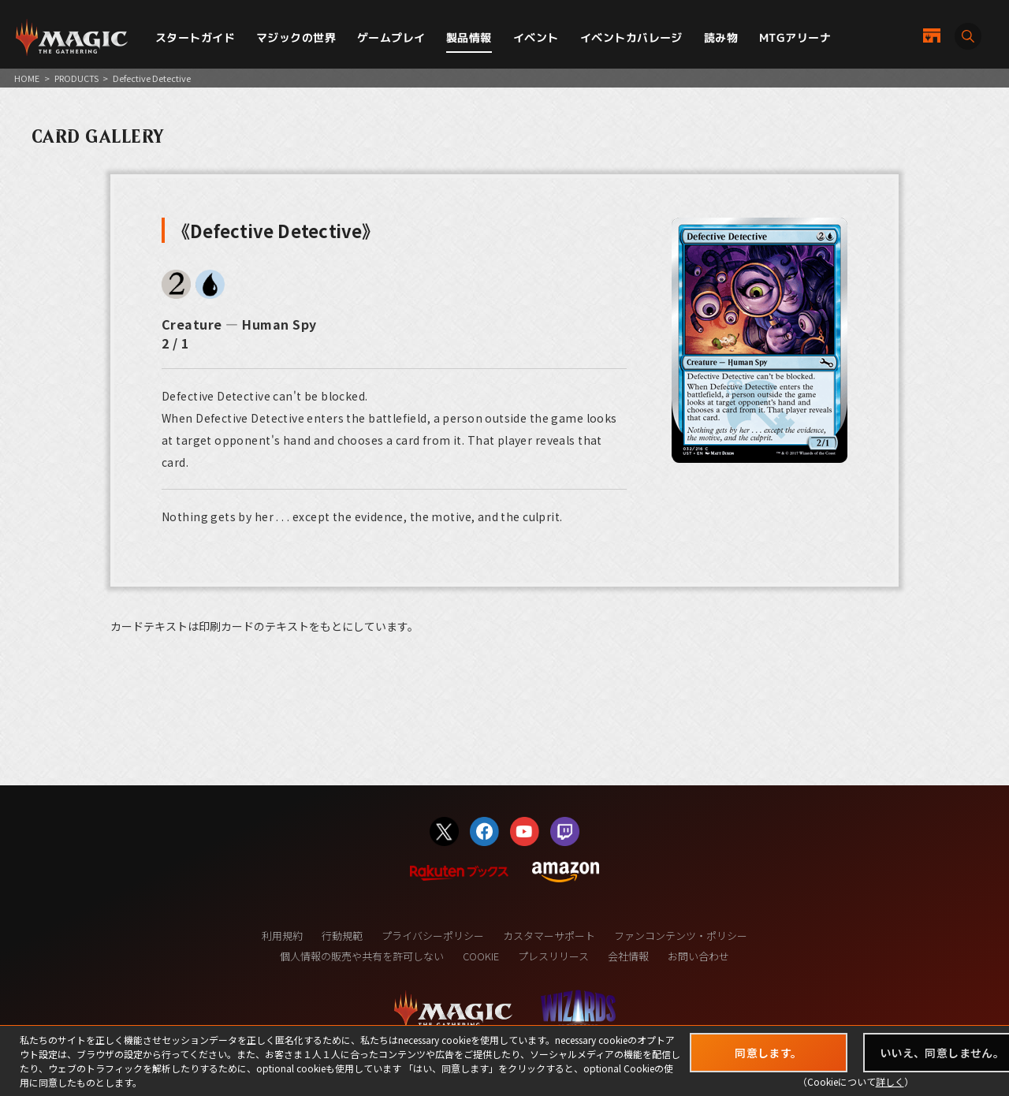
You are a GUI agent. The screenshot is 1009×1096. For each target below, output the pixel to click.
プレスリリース (553, 956)
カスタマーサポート (549, 935)
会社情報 (628, 956)
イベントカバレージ (631, 37)
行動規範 (342, 935)
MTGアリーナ (795, 37)
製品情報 (469, 37)
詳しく (890, 1081)
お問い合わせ (698, 956)
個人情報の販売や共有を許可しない (362, 956)
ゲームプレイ (391, 37)
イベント (536, 37)
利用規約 (282, 935)
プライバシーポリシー (433, 935)
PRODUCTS (76, 78)
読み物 (721, 37)
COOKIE (481, 956)
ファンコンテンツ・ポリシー (680, 935)
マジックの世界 (296, 37)
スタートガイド (195, 37)
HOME (26, 78)
